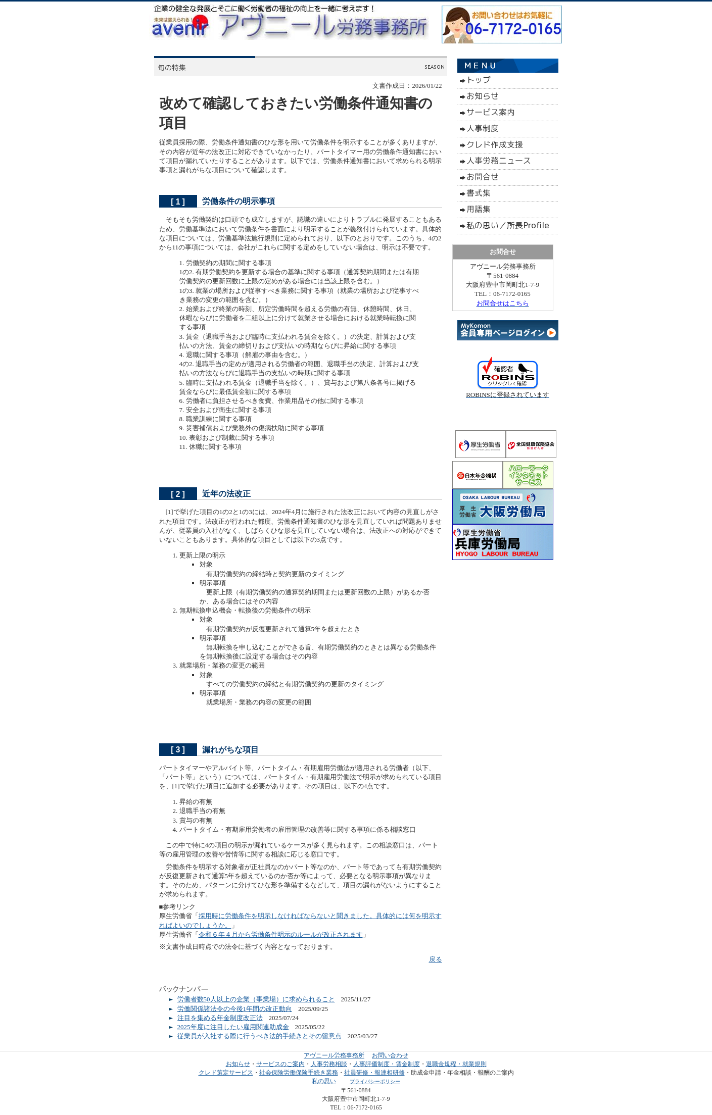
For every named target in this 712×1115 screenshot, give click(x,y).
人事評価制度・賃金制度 (386, 1064)
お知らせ (238, 1064)
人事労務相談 (329, 1064)
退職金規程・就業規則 (456, 1064)
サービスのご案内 (280, 1064)
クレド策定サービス (226, 1072)
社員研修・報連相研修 (374, 1072)
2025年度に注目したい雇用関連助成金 (233, 1027)
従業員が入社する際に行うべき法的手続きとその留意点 (259, 1036)
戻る (435, 959)
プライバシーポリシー (375, 1081)
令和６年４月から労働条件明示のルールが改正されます (281, 934)
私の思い (324, 1081)
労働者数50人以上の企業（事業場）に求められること (256, 999)
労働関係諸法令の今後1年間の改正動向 (235, 1008)
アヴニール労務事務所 (334, 1055)
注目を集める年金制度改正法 (220, 1018)
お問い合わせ (390, 1055)
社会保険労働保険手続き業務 (298, 1072)
